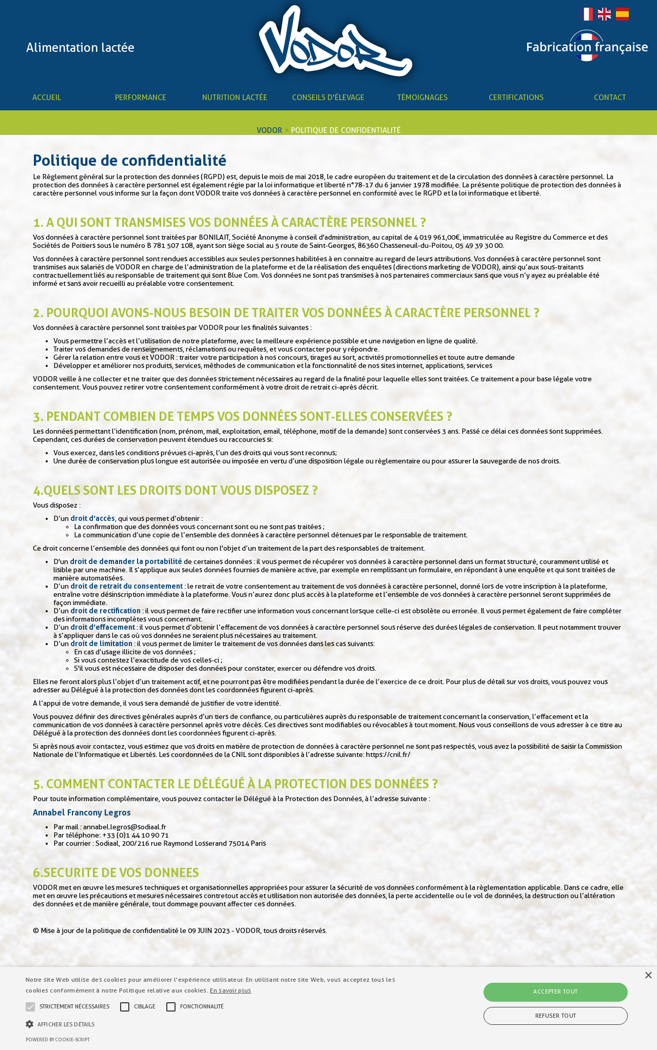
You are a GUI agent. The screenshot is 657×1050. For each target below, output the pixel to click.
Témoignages (422, 97)
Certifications (516, 97)
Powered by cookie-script (58, 1039)
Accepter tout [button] (555, 991)
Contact (610, 97)
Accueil (46, 97)
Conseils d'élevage (328, 97)
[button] (222, 1023)
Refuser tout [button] (555, 1016)
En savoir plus (230, 990)
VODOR (269, 130)
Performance (140, 97)
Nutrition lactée (234, 97)
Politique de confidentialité (346, 130)
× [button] (648, 976)
